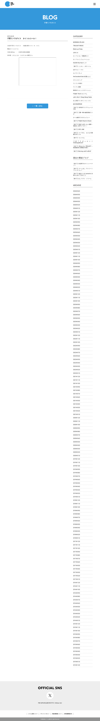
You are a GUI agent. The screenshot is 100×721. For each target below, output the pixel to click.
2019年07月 (76, 476)
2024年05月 (76, 277)
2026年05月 (76, 194)
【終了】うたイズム (79, 137)
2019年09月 (76, 469)
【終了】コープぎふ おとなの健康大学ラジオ (83, 133)
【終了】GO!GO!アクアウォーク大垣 (83, 108)
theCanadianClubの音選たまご (82, 76)
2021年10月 (76, 383)
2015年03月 (76, 655)
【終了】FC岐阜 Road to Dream (82, 121)
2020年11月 (76, 421)
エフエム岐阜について (33, 713)
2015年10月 (76, 630)
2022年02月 (76, 369)
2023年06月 (76, 314)
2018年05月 (76, 524)
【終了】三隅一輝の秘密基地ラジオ (83, 113)
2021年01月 (76, 414)
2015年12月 (76, 624)
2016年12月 (76, 582)
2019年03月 (76, 490)
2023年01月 (76, 332)
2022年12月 (76, 335)
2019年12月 (76, 459)
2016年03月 (76, 613)
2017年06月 (76, 562)
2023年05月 (76, 318)
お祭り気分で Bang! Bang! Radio (82, 97)
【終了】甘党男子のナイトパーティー (83, 164)
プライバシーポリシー (45, 713)
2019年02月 (76, 493)
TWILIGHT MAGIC (78, 45)
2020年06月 (76, 438)
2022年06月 (76, 356)
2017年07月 (76, 558)
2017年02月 (76, 575)
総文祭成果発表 (77, 104)
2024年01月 (76, 290)
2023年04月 (76, 321)
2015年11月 (76, 627)
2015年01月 (76, 661)
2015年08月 (76, 637)
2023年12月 (76, 294)
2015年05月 (76, 648)
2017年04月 (76, 569)
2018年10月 (76, 507)
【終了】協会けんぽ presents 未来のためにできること (83, 174)
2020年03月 (76, 448)
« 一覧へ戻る (37, 106)
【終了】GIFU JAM (78, 129)
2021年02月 (76, 411)
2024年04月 (76, 280)
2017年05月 (76, 565)
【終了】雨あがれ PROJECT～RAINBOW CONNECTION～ (83, 147)
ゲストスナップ (77, 80)
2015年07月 (76, 641)
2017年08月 (76, 555)
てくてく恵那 (77, 87)
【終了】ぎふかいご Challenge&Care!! (83, 142)
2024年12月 (76, 253)
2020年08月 (76, 431)
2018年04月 (76, 527)
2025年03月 (76, 242)
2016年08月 (76, 596)
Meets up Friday (77, 49)
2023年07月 (76, 311)
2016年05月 (76, 606)
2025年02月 (76, 246)
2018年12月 (76, 500)
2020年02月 (76, 452)
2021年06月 (76, 397)
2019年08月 (76, 472)
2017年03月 (76, 572)
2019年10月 (76, 466)
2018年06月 (76, 521)
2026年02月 (76, 205)
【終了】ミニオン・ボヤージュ (82, 66)
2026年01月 (76, 208)
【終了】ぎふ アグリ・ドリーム (82, 178)
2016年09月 (76, 593)
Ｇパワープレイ (77, 73)
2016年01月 (76, 620)
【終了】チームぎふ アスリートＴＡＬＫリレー (83, 169)
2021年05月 (76, 400)
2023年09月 (76, 304)
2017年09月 (76, 551)
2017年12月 (76, 541)
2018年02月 (76, 534)
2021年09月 (76, 387)
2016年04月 (76, 610)
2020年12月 (76, 417)
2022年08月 (76, 349)
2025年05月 (76, 235)
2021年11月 (76, 380)
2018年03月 (76, 531)
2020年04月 (76, 445)
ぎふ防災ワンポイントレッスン (82, 100)
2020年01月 (76, 455)
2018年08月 (76, 514)
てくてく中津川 (77, 83)
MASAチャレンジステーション (82, 90)
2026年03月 (76, 201)
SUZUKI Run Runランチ (80, 63)
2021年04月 (76, 404)
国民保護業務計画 (68, 713)
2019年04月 (76, 486)
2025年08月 (76, 225)
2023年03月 (76, 325)
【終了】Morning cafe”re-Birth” (82, 151)
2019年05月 (76, 483)
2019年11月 (76, 462)
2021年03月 (76, 407)
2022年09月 (76, 345)
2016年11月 (76, 586)
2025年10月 (76, 218)
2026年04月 (76, 198)
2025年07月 (76, 229)
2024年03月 (76, 284)
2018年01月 (76, 538)
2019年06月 (76, 479)
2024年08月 (76, 266)
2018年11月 (76, 503)
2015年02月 (76, 658)
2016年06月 (76, 603)
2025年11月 (76, 215)
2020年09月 (76, 428)
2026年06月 (76, 191)
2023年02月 (76, 328)
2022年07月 (76, 352)
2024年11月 (76, 256)
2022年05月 (76, 359)
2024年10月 (76, 259)
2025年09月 (76, 222)
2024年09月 (76, 263)
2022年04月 (76, 363)
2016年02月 (76, 617)
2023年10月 (76, 301)
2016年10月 (76, 589)
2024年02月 (76, 287)
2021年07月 (76, 393)
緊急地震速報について (57, 713)
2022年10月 (76, 342)
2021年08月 (76, 390)
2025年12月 (76, 211)
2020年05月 (76, 442)
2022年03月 (76, 366)
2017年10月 (76, 548)
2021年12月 (76, 376)
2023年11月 (76, 297)
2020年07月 (76, 435)
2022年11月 (76, 339)
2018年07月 (76, 517)
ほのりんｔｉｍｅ (78, 69)
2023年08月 (76, 308)
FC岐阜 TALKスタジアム (80, 93)
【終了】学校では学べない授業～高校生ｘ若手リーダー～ (83, 125)
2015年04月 (76, 651)
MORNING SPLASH (78, 42)
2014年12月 (76, 665)
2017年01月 (76, 579)
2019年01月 (76, 497)
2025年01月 (76, 249)
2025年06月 (76, 232)
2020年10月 (76, 424)
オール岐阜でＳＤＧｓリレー (81, 117)
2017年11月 (76, 545)
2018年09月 (76, 510)
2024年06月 (76, 273)
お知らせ (75, 52)
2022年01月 (76, 373)
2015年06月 (76, 644)
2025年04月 (76, 239)
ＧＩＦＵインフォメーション (81, 59)
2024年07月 (76, 270)
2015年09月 (76, 634)
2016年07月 (76, 600)
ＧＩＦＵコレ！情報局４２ (81, 56)
